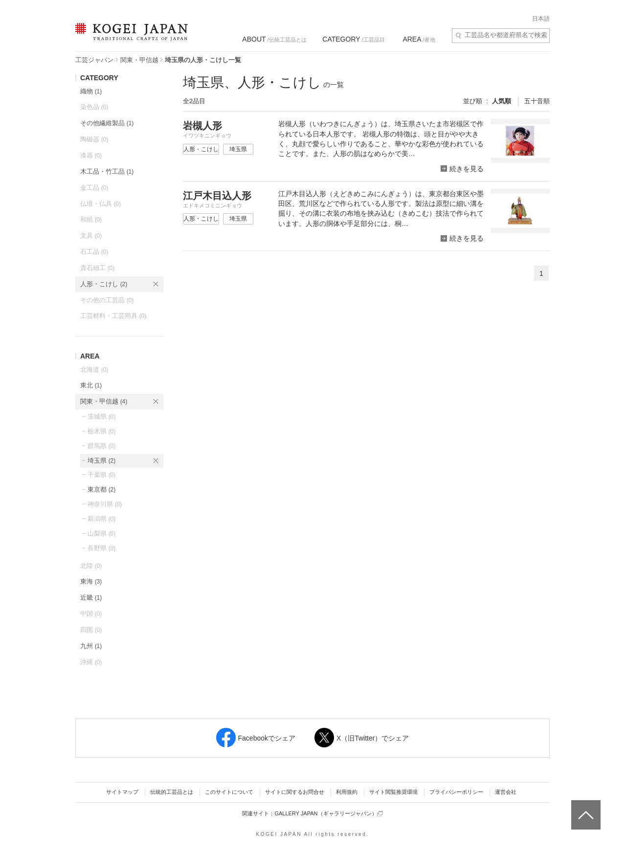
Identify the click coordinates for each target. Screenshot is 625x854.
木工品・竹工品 (107, 171)
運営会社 (505, 792)
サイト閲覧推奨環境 (393, 792)
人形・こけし (103, 284)
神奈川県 (105, 504)
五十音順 (537, 101)
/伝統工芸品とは (274, 39)
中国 (91, 613)
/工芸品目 (353, 39)
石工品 (94, 251)
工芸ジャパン (94, 60)
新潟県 (101, 518)
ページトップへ (584, 807)
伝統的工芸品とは (171, 792)
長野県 (101, 548)
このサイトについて (229, 792)
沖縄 (91, 662)
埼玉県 (101, 460)
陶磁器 (94, 139)
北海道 (94, 369)
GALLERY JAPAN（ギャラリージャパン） (328, 813)
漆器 (91, 155)
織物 (91, 91)
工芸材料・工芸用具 (113, 315)
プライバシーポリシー (456, 792)
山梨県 (101, 533)
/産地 (418, 39)
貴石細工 (97, 267)
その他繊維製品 (107, 123)
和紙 (91, 219)
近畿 (91, 597)
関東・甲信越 (139, 60)
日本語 (541, 18)
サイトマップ (122, 792)
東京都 (101, 489)
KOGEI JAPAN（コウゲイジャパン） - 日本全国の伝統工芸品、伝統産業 (129, 38)
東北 (91, 385)
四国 (91, 629)
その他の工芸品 (107, 300)
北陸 (91, 565)
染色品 (94, 107)
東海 (91, 581)
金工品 (94, 187)
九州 (91, 646)
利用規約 (346, 792)
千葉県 (101, 474)
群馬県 (101, 445)
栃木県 (101, 431)
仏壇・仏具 (100, 203)
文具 (91, 235)
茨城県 (101, 416)
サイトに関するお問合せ (294, 792)
